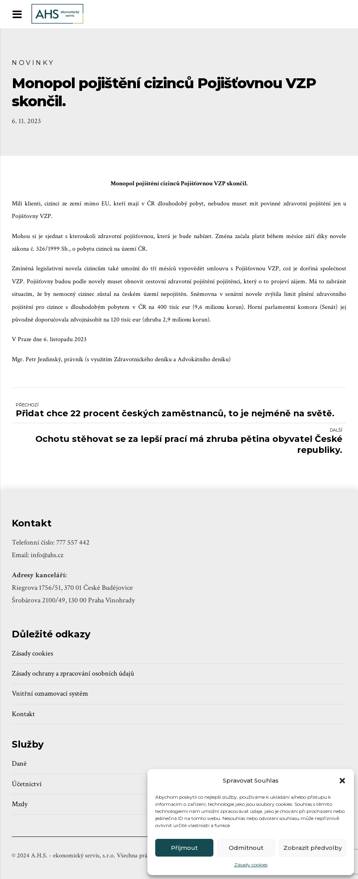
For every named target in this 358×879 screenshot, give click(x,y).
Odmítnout (246, 847)
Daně (19, 763)
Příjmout (184, 847)
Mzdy (20, 804)
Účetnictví (27, 784)
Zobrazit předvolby (312, 847)
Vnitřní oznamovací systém (50, 693)
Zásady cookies (251, 865)
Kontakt (23, 713)
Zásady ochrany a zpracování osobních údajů (73, 673)
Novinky (33, 62)
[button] (342, 781)
